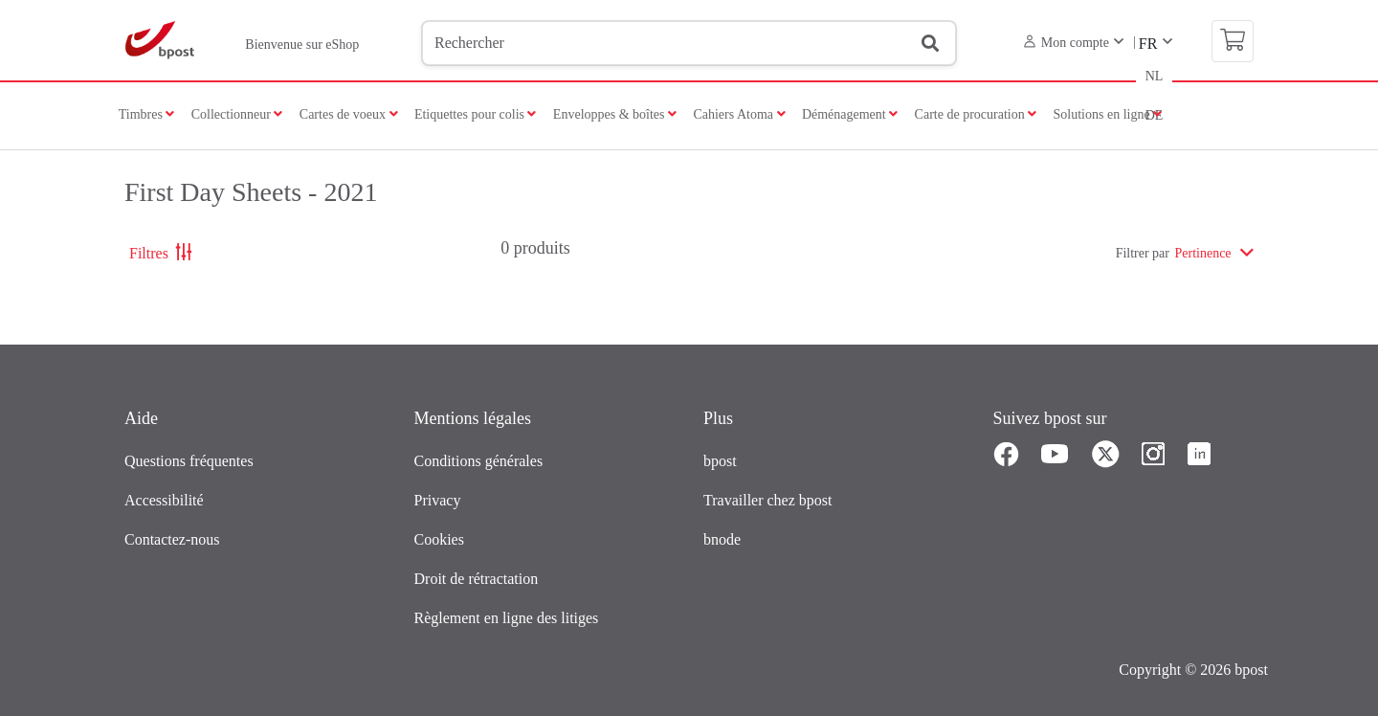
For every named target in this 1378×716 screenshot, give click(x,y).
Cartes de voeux (349, 114)
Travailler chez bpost (767, 500)
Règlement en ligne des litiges (506, 618)
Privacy (437, 500)
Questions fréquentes (189, 461)
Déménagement (850, 114)
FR (1148, 43)
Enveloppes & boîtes (615, 114)
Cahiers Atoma (739, 114)
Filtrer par (1142, 253)
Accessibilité (164, 500)
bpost (720, 461)
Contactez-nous (172, 539)
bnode (722, 539)
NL (1154, 76)
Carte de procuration (976, 114)
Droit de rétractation (476, 579)
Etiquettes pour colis (475, 114)
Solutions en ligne (1108, 114)
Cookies (439, 539)
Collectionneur (237, 114)
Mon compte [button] (1066, 42)
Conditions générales (479, 461)
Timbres (147, 114)
